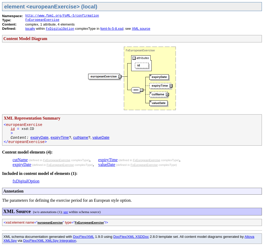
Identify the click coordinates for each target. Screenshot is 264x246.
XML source (141, 29)
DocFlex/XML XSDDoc (131, 237)
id (12, 129)
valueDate (100, 137)
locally (30, 29)
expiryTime (60, 137)
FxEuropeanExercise (42, 20)
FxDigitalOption (60, 29)
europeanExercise (50, 222)
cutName (80, 137)
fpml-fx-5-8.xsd (111, 29)
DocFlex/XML (83, 237)
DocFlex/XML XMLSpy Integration (49, 241)
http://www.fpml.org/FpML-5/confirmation (62, 16)
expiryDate (39, 137)
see (66, 212)
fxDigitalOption (26, 181)
